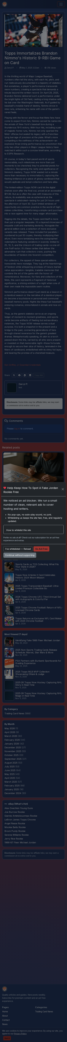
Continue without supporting (19, 555)
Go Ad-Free (41, 549)
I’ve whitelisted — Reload (18, 549)
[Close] (63, 489)
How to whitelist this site (18, 530)
